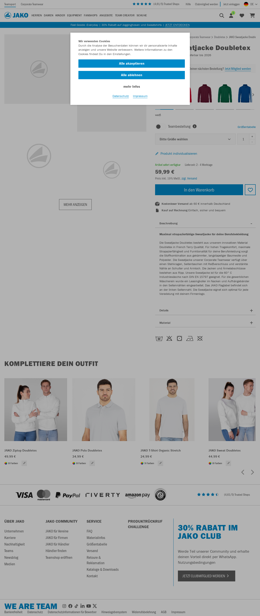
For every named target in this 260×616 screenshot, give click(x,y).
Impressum (140, 96)
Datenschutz (121, 96)
